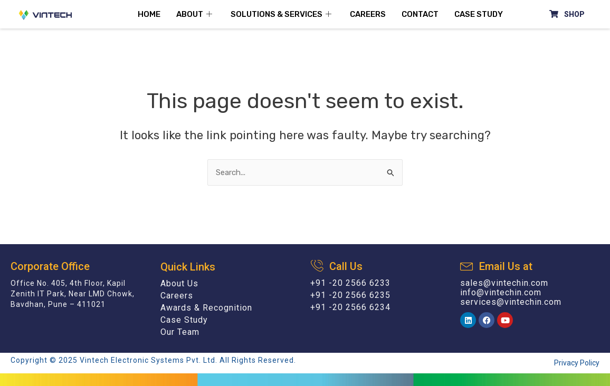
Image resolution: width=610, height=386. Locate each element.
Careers (368, 14)
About (195, 14)
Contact (420, 14)
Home (149, 14)
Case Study (478, 14)
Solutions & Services (282, 14)
